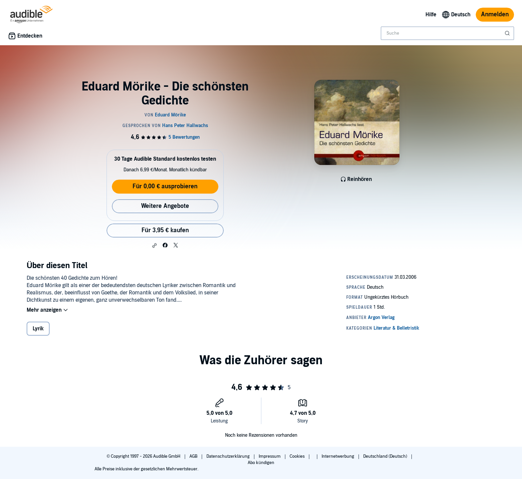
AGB (193, 456)
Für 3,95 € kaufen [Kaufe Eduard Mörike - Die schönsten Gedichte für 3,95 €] (165, 230)
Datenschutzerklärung (228, 456)
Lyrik (38, 328)
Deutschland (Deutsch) (385, 456)
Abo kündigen (261, 462)
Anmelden (495, 14)
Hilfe (430, 14)
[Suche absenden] (508, 33)
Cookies (298, 456)
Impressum (270, 456)
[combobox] (447, 33)
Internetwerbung (338, 456)
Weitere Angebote (165, 206)
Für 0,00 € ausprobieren (164, 186)
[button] (154, 245)
